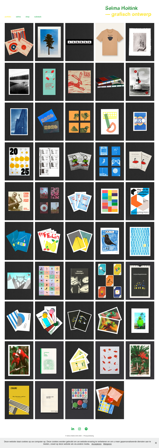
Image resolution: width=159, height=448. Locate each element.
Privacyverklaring (89, 436)
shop (27, 17)
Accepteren (97, 444)
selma (18, 17)
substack (37, 17)
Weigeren (107, 444)
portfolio (8, 17)
